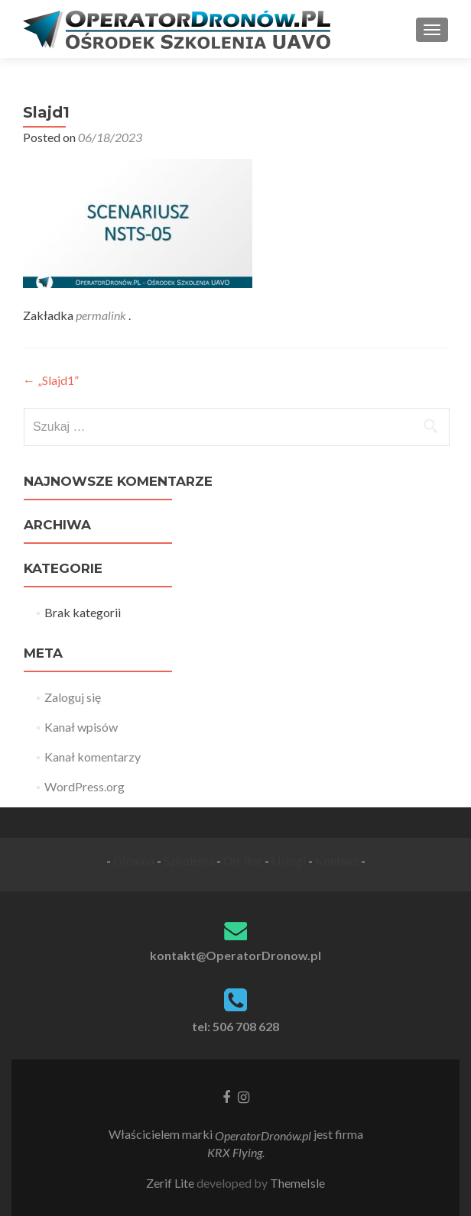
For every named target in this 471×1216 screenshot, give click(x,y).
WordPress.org (84, 786)
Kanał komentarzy (92, 756)
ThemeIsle (297, 1183)
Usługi (288, 860)
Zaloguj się (72, 697)
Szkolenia (189, 860)
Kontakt (337, 860)
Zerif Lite (171, 1183)
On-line (242, 860)
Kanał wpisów (81, 727)
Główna (133, 860)
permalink (102, 315)
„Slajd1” (51, 380)
